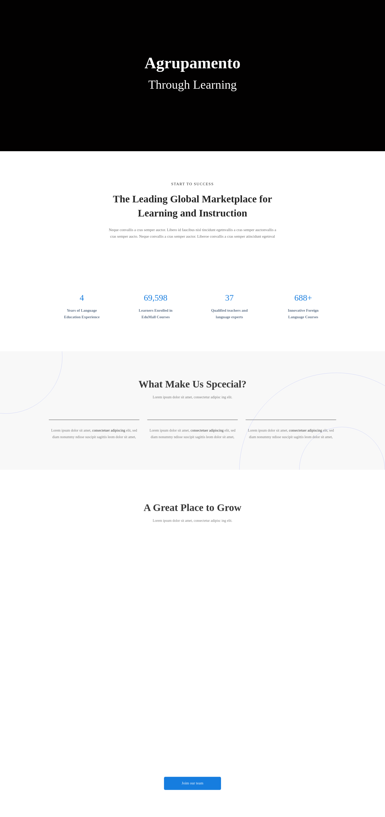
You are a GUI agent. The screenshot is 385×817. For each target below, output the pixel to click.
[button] (192, 786)
